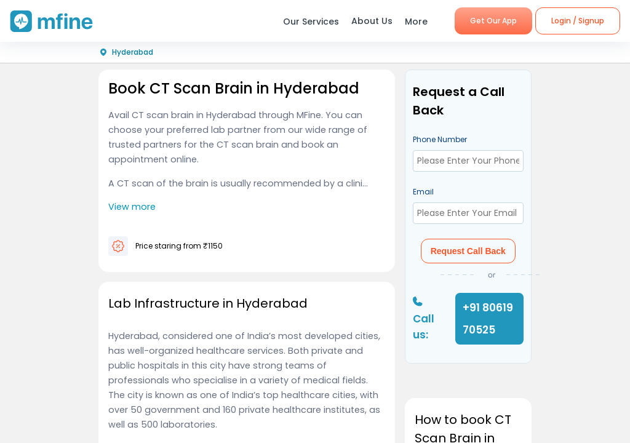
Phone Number (440, 139)
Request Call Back (468, 251)
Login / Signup (577, 20)
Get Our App (493, 20)
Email (423, 191)
